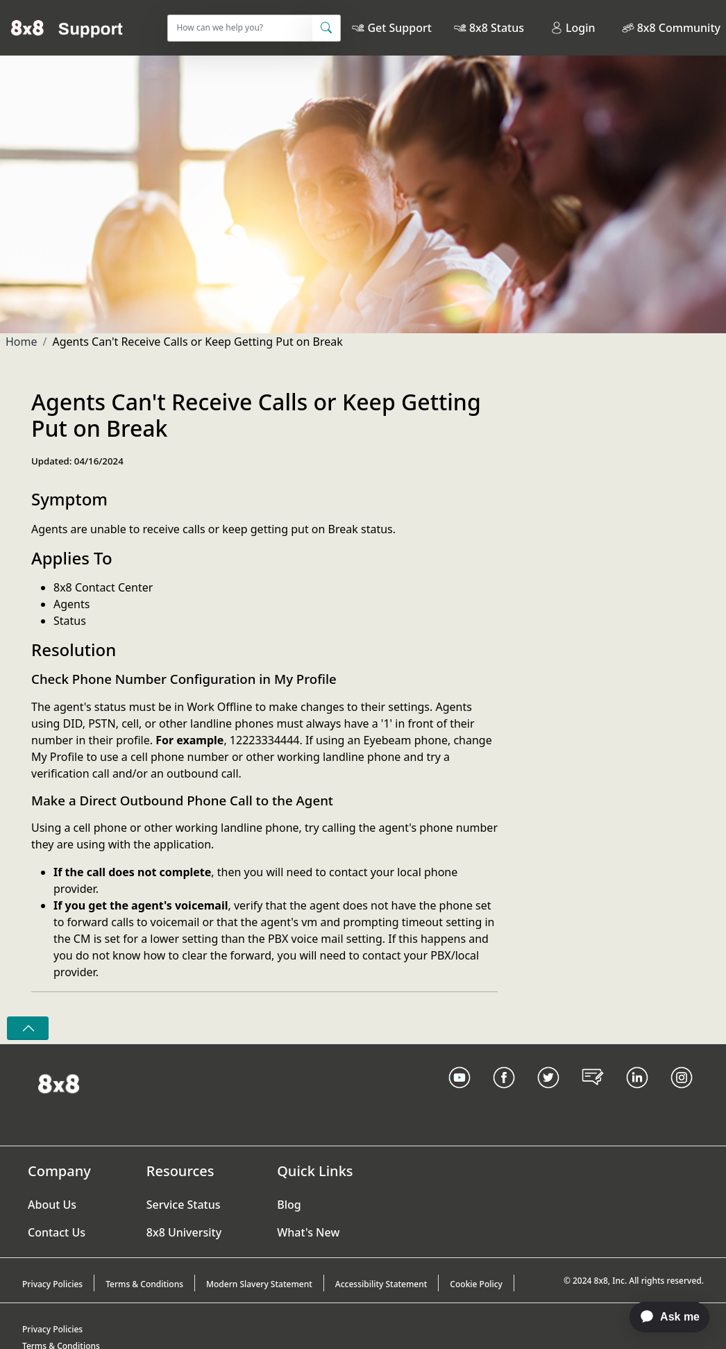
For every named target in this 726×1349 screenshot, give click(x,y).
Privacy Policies (52, 1284)
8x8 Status (496, 27)
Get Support (399, 27)
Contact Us (56, 1232)
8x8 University (183, 1232)
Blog (289, 1204)
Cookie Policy (476, 1284)
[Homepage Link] (58, 1082)
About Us (52, 1204)
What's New (308, 1232)
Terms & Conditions (144, 1284)
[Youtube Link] (459, 1094)
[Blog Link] (593, 1094)
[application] (662, 1317)
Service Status (183, 1204)
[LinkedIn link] (637, 1094)
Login (573, 27)
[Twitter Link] (548, 1094)
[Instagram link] (681, 1094)
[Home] (67, 28)
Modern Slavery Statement (259, 1284)
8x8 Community (678, 27)
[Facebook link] (504, 1094)
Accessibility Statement (381, 1284)
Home (21, 341)
